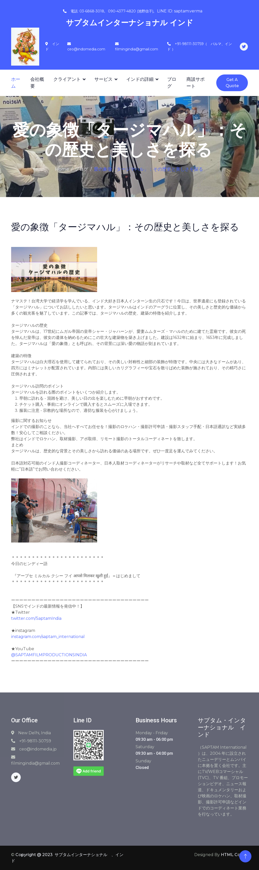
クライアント (67, 79)
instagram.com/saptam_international (48, 636)
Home (62, 169)
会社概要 (37, 82)
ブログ (171, 82)
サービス (103, 79)
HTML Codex (234, 854)
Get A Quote (232, 82)
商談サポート (195, 82)
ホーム (15, 82)
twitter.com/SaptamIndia (36, 618)
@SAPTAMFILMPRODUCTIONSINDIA (49, 654)
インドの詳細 (140, 79)
